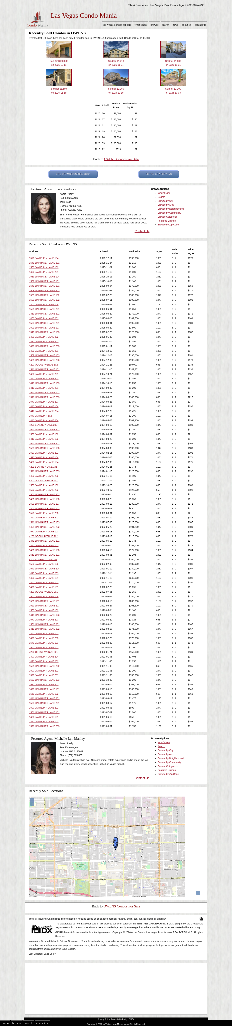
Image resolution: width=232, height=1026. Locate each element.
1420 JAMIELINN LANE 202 (43, 336)
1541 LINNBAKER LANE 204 (44, 568)
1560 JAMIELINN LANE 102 (43, 485)
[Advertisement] (116, 987)
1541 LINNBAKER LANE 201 (44, 262)
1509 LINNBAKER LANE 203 (44, 290)
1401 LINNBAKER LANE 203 (44, 527)
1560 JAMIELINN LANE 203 (43, 490)
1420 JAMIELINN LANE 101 (43, 587)
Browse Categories (168, 216)
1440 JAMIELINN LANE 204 (43, 411)
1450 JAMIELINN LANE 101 (43, 633)
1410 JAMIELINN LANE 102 (43, 439)
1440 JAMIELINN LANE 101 (43, 545)
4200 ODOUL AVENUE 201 (43, 480)
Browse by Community (169, 212)
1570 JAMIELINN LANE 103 (43, 531)
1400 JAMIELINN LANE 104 (43, 304)
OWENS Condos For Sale (121, 159)
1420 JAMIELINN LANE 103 (43, 721)
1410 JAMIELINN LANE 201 (43, 388)
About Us (186, 24)
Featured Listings (167, 220)
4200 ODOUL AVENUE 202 (43, 536)
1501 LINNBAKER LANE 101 (44, 601)
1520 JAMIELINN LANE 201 (43, 675)
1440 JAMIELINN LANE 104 (43, 406)
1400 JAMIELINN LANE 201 (43, 272)
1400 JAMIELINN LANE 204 (43, 656)
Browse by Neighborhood (171, 208)
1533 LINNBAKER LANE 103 (44, 448)
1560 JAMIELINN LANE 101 (43, 647)
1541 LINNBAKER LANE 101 (44, 285)
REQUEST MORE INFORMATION (73, 174)
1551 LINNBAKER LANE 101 (44, 392)
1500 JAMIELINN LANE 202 (43, 670)
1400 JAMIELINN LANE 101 (43, 578)
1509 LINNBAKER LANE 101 (44, 281)
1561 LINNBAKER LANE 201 (44, 309)
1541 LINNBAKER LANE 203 (44, 397)
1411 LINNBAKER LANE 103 (44, 383)
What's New (141, 24)
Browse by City (165, 201)
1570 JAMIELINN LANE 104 (43, 258)
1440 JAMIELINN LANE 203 (43, 378)
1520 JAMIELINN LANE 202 (43, 452)
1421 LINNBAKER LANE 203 (44, 346)
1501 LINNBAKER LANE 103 (44, 327)
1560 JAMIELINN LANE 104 (43, 596)
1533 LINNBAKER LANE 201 (44, 323)
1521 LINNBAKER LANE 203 (44, 605)
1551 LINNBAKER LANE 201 (44, 624)
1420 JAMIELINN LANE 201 (43, 351)
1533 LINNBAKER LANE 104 (44, 276)
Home (5, 1023)
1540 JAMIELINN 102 (40, 415)
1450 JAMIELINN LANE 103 (43, 582)
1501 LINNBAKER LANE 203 (44, 494)
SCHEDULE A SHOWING (159, 174)
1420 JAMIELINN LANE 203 (43, 638)
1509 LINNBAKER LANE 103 (44, 355)
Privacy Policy (104, 1019)
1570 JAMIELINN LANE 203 (43, 401)
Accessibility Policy (119, 1019)
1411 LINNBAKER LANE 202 (44, 313)
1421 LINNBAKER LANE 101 (44, 689)
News (175, 24)
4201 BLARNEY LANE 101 (43, 466)
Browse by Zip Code (168, 224)
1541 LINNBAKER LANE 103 (44, 332)
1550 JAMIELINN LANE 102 (43, 267)
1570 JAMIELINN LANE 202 (43, 684)
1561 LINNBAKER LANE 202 (44, 666)
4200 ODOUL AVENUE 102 (43, 364)
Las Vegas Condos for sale (117, 24)
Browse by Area (166, 204)
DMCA (131, 1019)
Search (165, 24)
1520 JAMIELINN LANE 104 (43, 457)
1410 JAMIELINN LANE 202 (43, 341)
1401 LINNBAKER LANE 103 (44, 508)
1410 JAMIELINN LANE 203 (43, 573)
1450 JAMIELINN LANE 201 (43, 318)
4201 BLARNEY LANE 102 (43, 559)
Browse (154, 24)
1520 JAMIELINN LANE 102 (43, 564)
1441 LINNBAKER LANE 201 (44, 540)
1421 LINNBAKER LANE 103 (44, 499)
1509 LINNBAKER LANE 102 (44, 299)
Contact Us (200, 24)
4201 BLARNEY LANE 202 (43, 425)
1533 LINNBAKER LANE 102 (44, 295)
